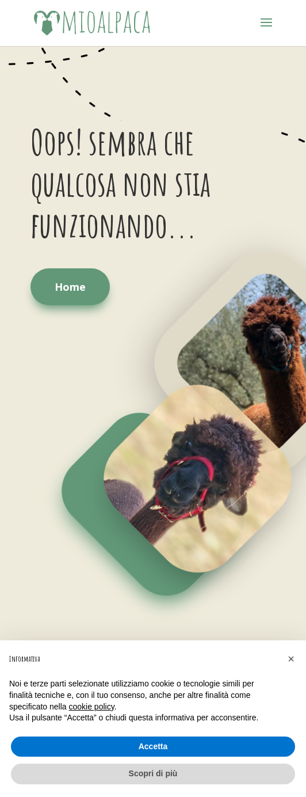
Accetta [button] (153, 746)
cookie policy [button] (91, 706)
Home (70, 287)
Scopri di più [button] (153, 773)
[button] (291, 659)
